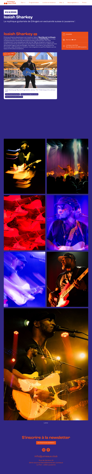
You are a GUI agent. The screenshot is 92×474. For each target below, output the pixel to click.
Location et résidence (49, 2)
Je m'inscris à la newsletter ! (46, 442)
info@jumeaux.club (46, 456)
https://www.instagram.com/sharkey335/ (29, 94)
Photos (84, 2)
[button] (23, 2)
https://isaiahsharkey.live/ (12, 94)
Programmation (34, 2)
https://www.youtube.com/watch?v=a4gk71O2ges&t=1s (14, 96)
